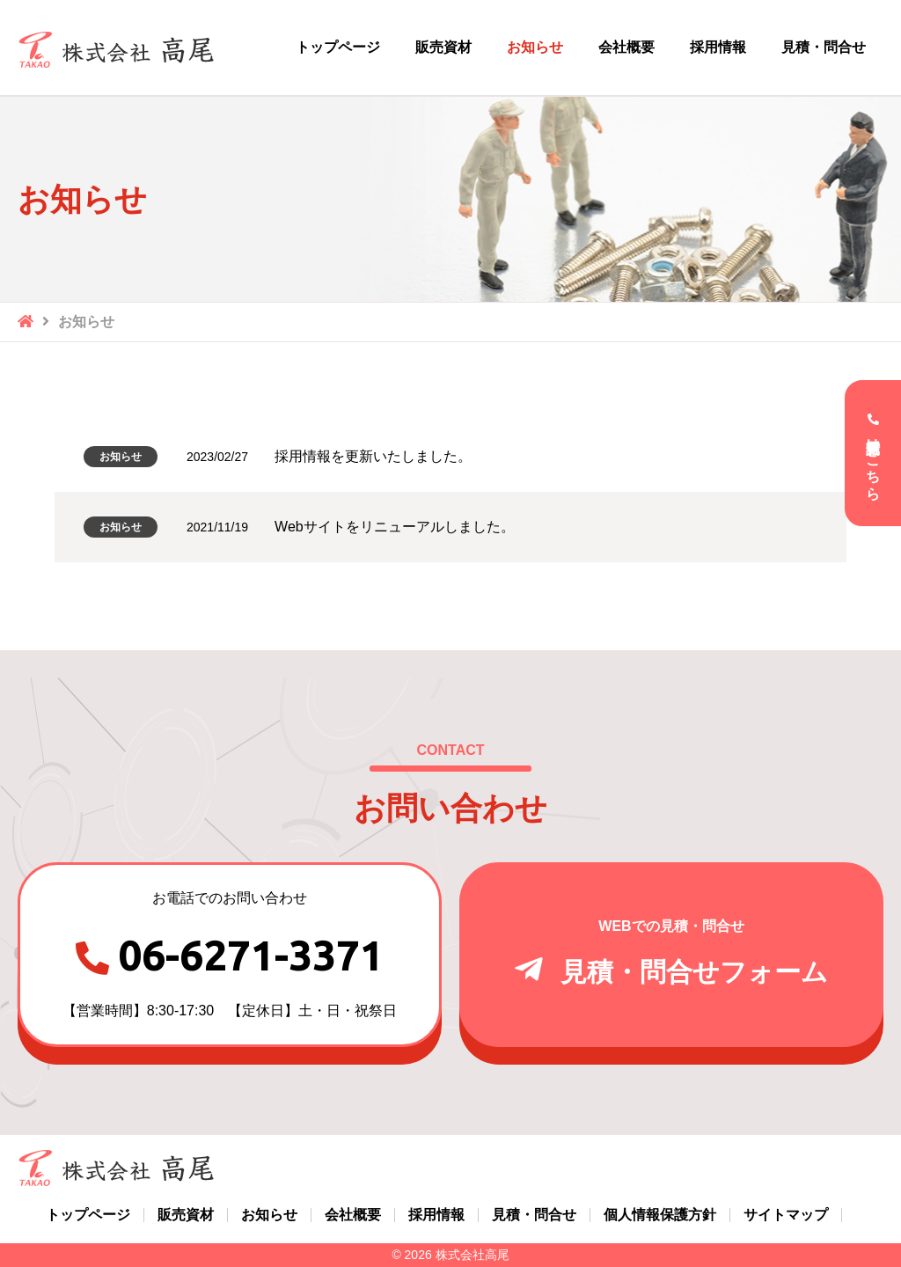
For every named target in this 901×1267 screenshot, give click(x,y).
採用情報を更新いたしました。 (373, 456)
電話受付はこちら (873, 461)
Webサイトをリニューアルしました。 (395, 526)
